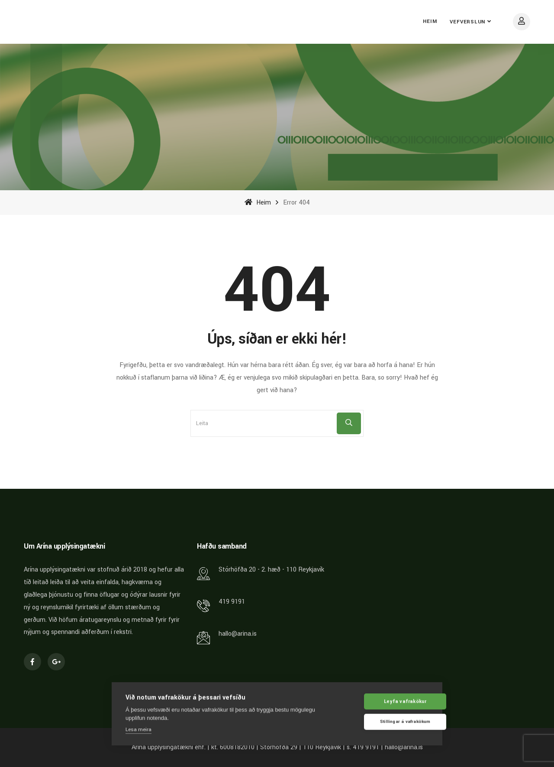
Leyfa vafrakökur (387, 701)
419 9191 (232, 601)
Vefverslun (467, 22)
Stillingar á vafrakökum (387, 721)
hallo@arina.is (238, 633)
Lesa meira (138, 729)
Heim (430, 21)
